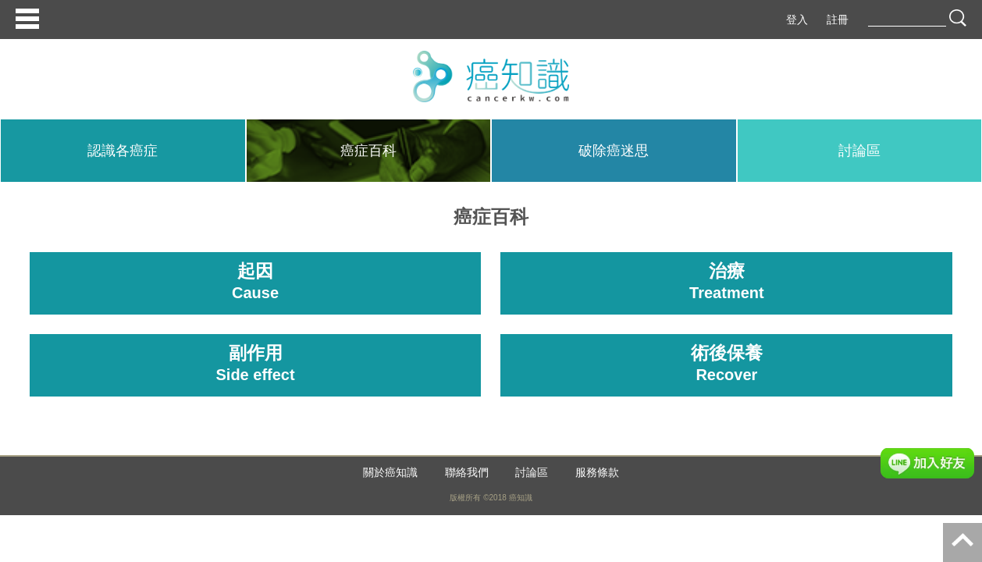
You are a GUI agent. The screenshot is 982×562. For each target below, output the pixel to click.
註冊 (838, 19)
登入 (797, 19)
